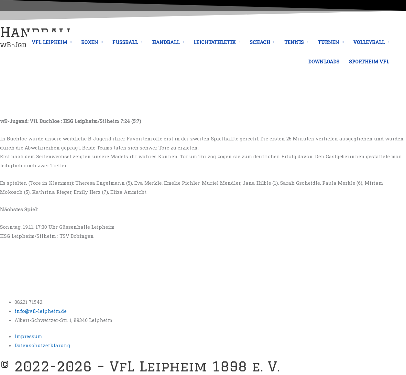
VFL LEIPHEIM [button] (49, 42)
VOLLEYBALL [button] (369, 42)
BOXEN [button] (89, 42)
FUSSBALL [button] (125, 42)
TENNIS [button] (294, 42)
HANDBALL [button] (166, 42)
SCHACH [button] (260, 42)
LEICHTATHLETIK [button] (214, 42)
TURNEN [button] (328, 42)
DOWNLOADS (323, 61)
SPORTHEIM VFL (369, 61)
